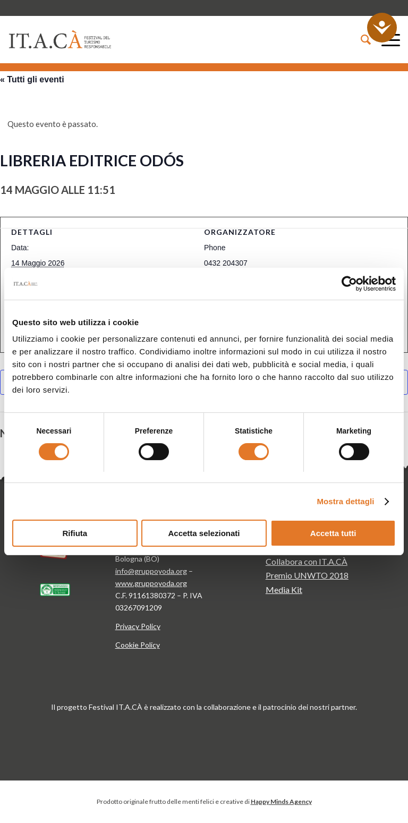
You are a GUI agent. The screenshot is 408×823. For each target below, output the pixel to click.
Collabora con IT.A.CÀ (306, 561)
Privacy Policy (137, 626)
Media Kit (284, 589)
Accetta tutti (333, 533)
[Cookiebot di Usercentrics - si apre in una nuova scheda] (349, 284)
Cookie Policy (137, 644)
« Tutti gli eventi (32, 79)
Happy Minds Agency (281, 801)
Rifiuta (74, 533)
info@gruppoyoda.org (151, 570)
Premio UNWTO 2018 (307, 575)
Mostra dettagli (345, 501)
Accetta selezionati (204, 533)
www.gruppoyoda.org (151, 583)
